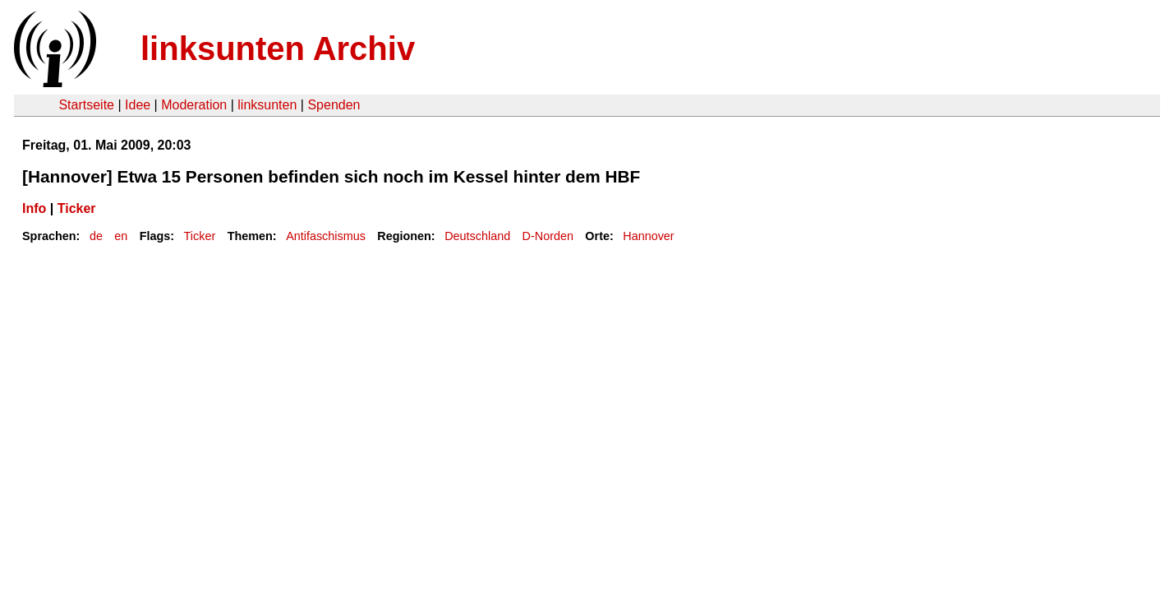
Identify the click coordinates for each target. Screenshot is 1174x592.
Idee (137, 105)
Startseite (86, 105)
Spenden (333, 105)
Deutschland (477, 236)
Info (34, 208)
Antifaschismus (326, 236)
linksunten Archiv (277, 48)
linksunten (267, 105)
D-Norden (548, 236)
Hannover (648, 236)
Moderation (194, 105)
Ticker (77, 208)
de (96, 236)
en (120, 236)
